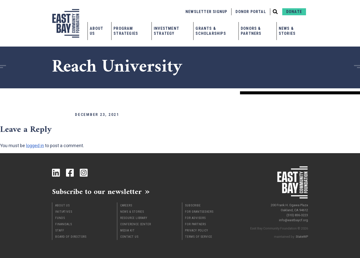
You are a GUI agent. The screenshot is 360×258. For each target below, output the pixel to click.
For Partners (195, 224)
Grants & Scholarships (211, 31)
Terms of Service (198, 236)
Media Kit (127, 230)
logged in (35, 145)
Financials (63, 224)
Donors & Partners (251, 31)
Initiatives (63, 211)
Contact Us (129, 236)
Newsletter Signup (206, 11)
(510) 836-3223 (297, 215)
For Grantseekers (199, 211)
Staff (59, 230)
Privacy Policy (196, 230)
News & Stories (287, 31)
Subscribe (192, 205)
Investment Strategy (166, 31)
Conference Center (135, 224)
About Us (96, 31)
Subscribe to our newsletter (97, 191)
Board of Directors (70, 236)
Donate (294, 11)
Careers (126, 205)
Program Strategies (126, 31)
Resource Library (134, 218)
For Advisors (195, 218)
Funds (60, 218)
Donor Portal (251, 11)
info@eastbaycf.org (293, 220)
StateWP (302, 236)
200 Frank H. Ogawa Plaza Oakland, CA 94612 (289, 207)
